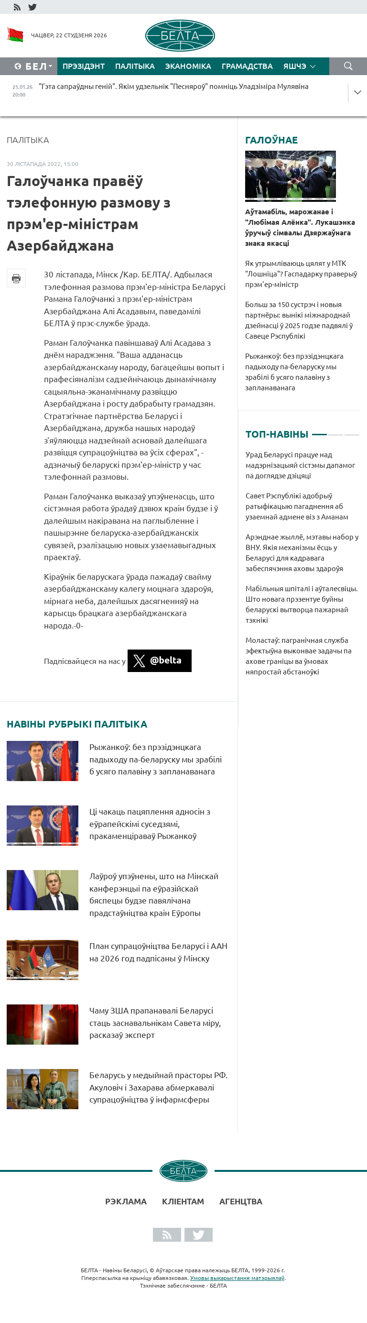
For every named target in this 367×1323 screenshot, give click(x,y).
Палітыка (135, 66)
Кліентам (183, 1201)
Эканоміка (188, 66)
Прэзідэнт (84, 66)
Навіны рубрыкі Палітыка (77, 724)
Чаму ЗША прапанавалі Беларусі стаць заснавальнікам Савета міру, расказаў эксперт (155, 1022)
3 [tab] (352, 430)
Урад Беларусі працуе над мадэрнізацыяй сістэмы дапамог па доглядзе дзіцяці (300, 465)
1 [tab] (319, 430)
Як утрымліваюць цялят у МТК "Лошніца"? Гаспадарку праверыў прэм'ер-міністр (301, 273)
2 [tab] (335, 430)
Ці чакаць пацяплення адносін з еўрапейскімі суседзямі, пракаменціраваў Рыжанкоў (149, 823)
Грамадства (247, 66)
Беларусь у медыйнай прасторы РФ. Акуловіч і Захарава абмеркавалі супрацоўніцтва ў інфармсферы (158, 1087)
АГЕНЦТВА (240, 1201)
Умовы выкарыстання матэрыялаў (237, 1278)
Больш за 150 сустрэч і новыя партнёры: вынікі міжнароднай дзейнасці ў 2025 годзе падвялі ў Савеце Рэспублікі (299, 320)
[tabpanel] (303, 568)
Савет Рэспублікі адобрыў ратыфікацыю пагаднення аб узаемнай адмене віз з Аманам (297, 506)
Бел (36, 66)
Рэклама (126, 1201)
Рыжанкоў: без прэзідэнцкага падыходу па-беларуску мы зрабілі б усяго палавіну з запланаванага (155, 759)
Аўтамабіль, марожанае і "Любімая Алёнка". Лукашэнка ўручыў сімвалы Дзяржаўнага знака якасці (300, 227)
